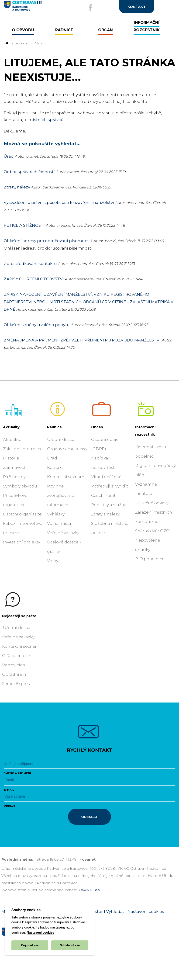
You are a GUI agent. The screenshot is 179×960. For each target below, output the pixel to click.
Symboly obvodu (20, 486)
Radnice (21, 43)
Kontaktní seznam (65, 476)
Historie (11, 458)
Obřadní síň (14, 674)
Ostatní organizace (22, 514)
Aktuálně (12, 439)
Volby (52, 560)
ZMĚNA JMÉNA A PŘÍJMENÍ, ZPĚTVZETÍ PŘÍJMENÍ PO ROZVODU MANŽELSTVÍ (82, 340)
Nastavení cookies (40, 933)
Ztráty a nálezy (105, 514)
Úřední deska (60, 439)
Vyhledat (115, 911)
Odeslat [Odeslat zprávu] (89, 817)
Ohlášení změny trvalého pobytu (37, 324)
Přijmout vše (29, 945)
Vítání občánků (106, 476)
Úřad (9, 156)
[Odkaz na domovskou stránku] (6, 43)
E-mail (9, 789)
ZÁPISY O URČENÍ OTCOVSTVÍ (34, 279)
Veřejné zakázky (63, 532)
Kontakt (55, 467)
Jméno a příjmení (17, 773)
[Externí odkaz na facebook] (90, 7)
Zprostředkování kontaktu (30, 263)
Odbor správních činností (29, 171)
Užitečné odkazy (152, 503)
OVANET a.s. (89, 890)
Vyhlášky (56, 514)
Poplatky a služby (108, 504)
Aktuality (11, 427)
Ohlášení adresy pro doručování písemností (48, 240)
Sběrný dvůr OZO (152, 531)
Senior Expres (16, 683)
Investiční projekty (21, 542)
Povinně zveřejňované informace (60, 495)
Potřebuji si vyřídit (109, 486)
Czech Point (103, 495)
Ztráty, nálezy (17, 187)
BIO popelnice (150, 559)
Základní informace (23, 448)
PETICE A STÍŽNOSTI (24, 225)
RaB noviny (14, 476)
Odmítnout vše (70, 945)
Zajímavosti (15, 467)
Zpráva (9, 806)
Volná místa (59, 523)
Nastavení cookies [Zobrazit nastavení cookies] (145, 911)
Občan (97, 427)
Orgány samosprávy (67, 448)
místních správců (45, 119)
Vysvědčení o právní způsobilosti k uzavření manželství (59, 202)
